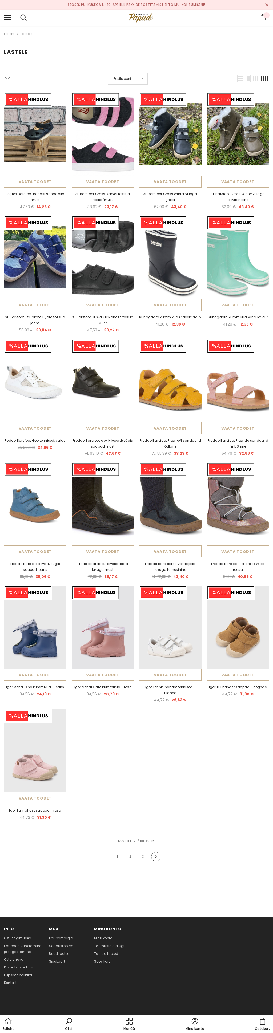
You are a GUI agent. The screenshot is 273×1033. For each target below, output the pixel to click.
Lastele (27, 33)
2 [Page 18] (130, 856)
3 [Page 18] (143, 856)
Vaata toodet (35, 181)
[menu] (7, 17)
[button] (240, 78)
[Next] (155, 856)
